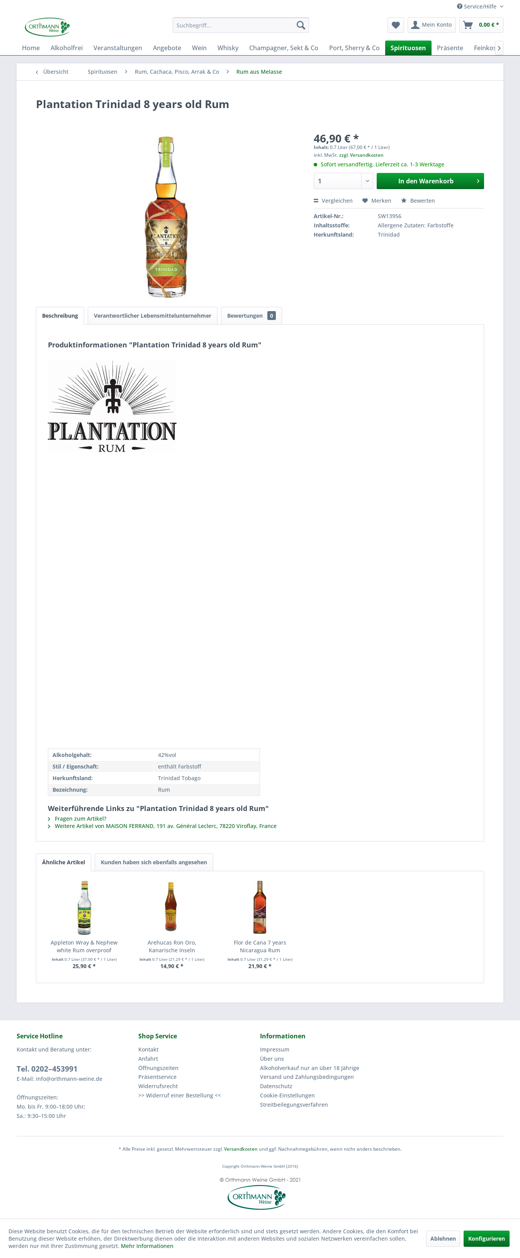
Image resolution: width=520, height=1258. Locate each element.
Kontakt (148, 1049)
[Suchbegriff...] (241, 25)
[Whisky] (228, 48)
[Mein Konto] (432, 25)
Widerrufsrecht (158, 1086)
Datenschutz (276, 1086)
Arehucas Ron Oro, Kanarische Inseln (172, 946)
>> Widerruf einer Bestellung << (179, 1095)
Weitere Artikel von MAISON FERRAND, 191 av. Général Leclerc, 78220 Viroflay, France (162, 826)
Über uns (272, 1058)
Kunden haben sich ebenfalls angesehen (154, 862)
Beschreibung (60, 315)
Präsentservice (157, 1076)
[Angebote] (167, 48)
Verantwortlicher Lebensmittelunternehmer (152, 315)
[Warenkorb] (481, 25)
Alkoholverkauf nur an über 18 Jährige (309, 1068)
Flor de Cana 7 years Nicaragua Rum (260, 946)
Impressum (274, 1049)
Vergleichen (333, 200)
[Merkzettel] (395, 25)
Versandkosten (241, 1149)
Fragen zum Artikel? (77, 818)
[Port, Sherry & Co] (354, 48)
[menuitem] (241, 25)
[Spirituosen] (408, 48)
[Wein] (199, 48)
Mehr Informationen (147, 1246)
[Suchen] (301, 25)
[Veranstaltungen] (118, 48)
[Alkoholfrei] (66, 48)
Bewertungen (251, 315)
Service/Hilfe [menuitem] (477, 6)
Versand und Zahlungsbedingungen (307, 1076)
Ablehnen (443, 1238)
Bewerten (418, 200)
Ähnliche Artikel (63, 862)
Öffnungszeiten (158, 1068)
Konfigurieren (486, 1238)
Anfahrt (148, 1058)
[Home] (31, 48)
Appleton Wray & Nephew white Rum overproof (84, 946)
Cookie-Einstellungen (287, 1095)
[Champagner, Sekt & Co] (284, 48)
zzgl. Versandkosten (361, 155)
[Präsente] (450, 48)
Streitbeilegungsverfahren (294, 1104)
